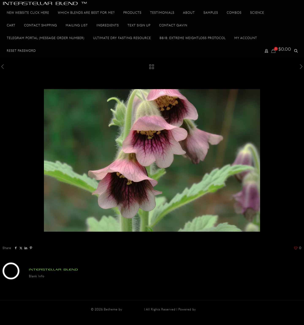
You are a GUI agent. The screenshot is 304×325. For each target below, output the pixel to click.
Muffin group (133, 309)
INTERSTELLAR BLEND (53, 269)
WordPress (205, 309)
